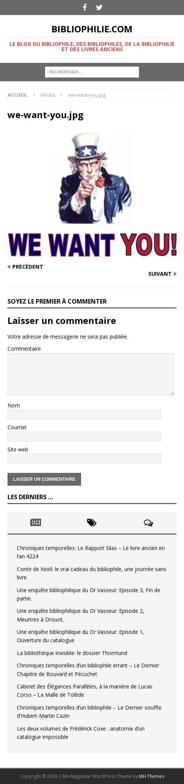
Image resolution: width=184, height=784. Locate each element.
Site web (18, 449)
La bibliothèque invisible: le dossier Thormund (72, 652)
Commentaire (24, 348)
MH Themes (151, 776)
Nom (14, 405)
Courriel (17, 427)
